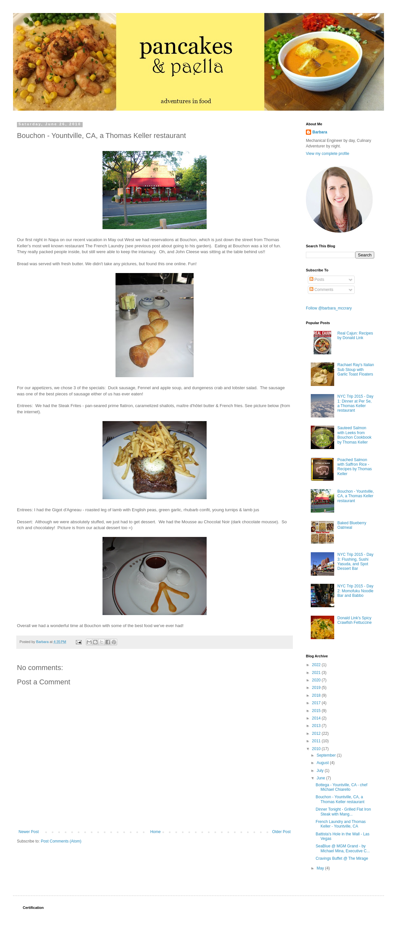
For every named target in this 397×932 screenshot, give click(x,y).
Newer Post (29, 831)
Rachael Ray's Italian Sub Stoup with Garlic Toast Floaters (355, 370)
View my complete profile (327, 153)
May (321, 868)
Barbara (319, 132)
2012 (317, 733)
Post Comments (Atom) (61, 841)
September (327, 755)
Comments (321, 289)
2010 (317, 749)
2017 (317, 703)
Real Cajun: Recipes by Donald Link (355, 335)
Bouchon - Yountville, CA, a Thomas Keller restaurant (355, 496)
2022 (317, 665)
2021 (317, 672)
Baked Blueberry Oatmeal (351, 525)
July (321, 770)
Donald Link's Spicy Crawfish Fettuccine (354, 620)
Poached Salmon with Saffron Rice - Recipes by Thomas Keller (354, 467)
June (321, 778)
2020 (317, 680)
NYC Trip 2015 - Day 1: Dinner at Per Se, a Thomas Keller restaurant (355, 403)
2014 (317, 718)
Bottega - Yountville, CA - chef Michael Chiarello (341, 787)
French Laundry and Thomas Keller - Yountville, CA (341, 824)
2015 (317, 710)
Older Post (281, 831)
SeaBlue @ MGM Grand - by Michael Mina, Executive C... (343, 848)
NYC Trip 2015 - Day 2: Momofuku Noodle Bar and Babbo (355, 591)
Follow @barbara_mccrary (329, 308)
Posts (316, 279)
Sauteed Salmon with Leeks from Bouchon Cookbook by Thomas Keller (354, 435)
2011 (317, 741)
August (323, 763)
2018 (317, 695)
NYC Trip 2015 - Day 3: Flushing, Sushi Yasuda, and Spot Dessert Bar (355, 561)
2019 (317, 687)
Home (155, 831)
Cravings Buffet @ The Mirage (342, 858)
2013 (317, 725)
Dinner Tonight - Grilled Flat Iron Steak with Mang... (343, 811)
